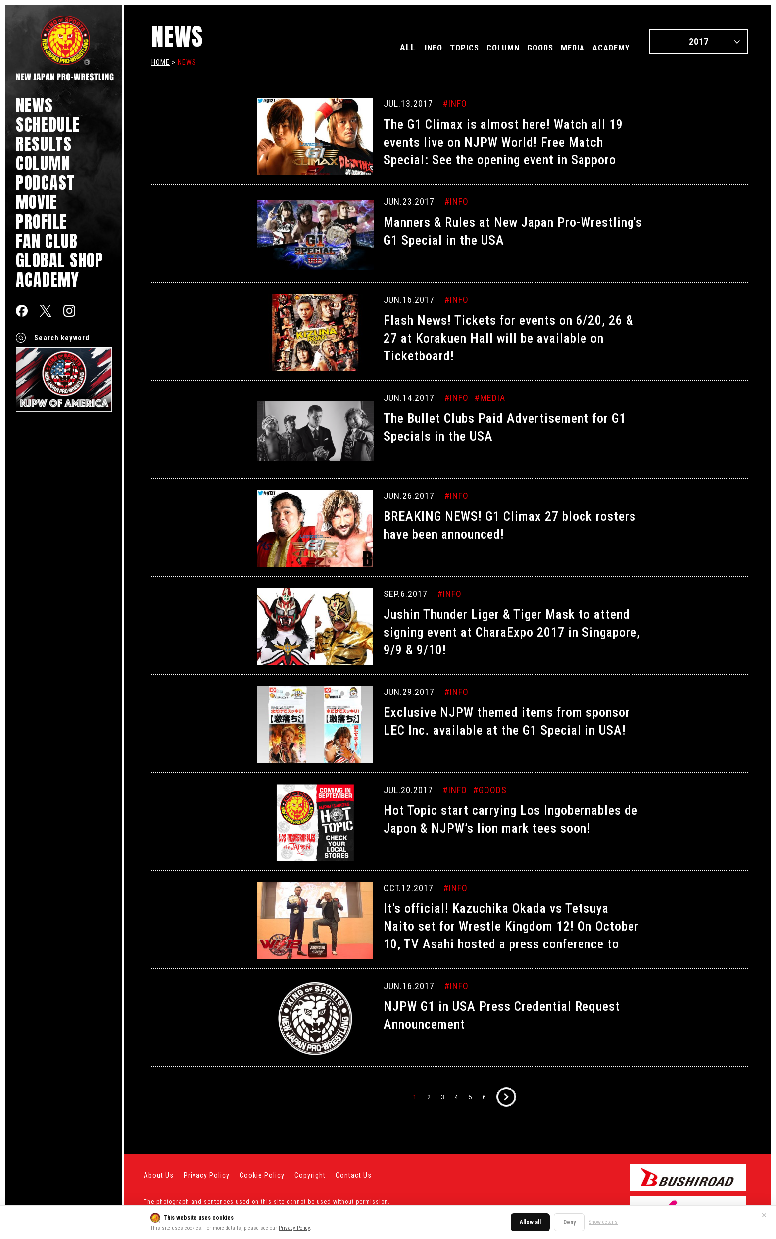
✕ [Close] (764, 1215)
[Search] (21, 338)
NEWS (34, 105)
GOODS (526, 47)
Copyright (310, 1175)
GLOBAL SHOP (59, 260)
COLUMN (43, 163)
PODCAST (45, 182)
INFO (406, 47)
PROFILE (41, 221)
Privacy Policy (294, 1228)
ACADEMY (47, 279)
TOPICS (441, 47)
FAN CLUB (47, 240)
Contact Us (354, 1175)
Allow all (530, 1222)
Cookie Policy (262, 1175)
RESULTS (44, 143)
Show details (603, 1222)
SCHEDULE (48, 124)
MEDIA (564, 47)
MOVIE (36, 201)
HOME (160, 62)
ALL (378, 47)
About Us (159, 1175)
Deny (569, 1222)
